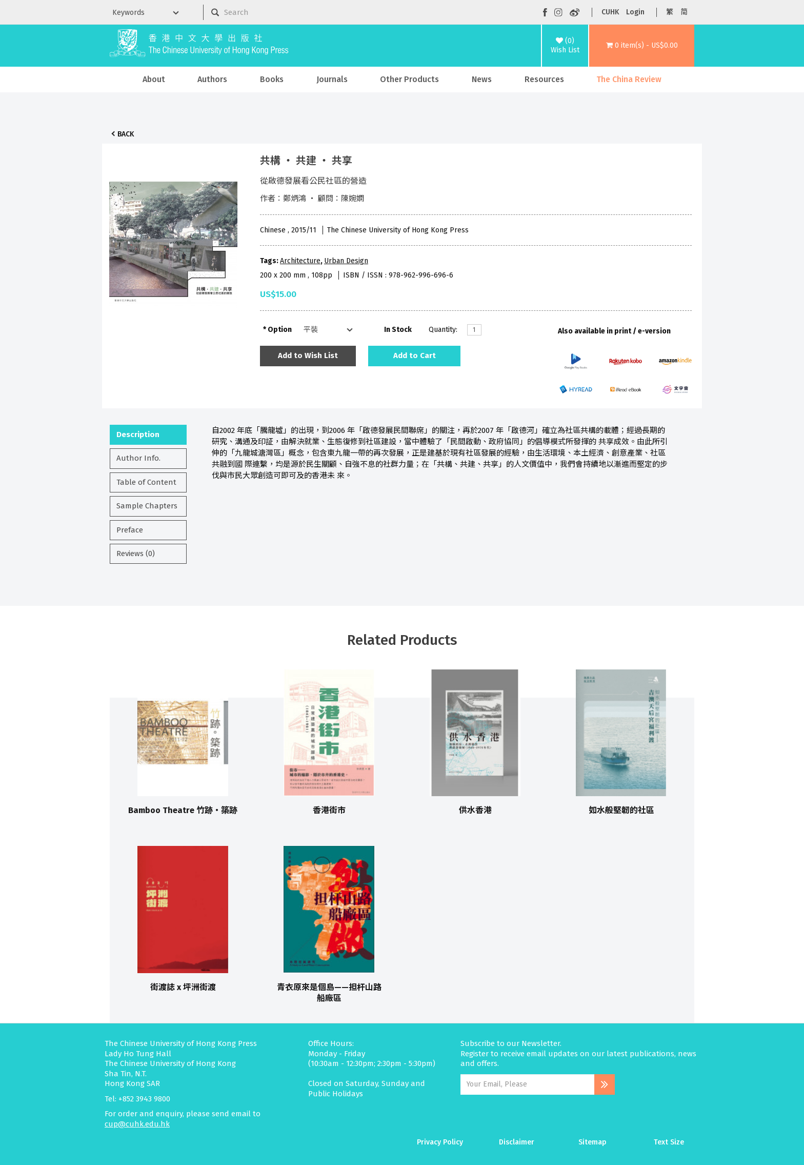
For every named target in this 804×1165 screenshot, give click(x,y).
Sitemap (592, 1142)
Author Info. (138, 458)
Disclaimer (516, 1142)
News (482, 79)
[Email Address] (527, 1084)
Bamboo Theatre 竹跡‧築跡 (182, 810)
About (154, 79)
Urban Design (346, 260)
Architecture (300, 260)
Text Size (669, 1142)
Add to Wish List (308, 355)
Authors (212, 79)
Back (125, 134)
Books (272, 79)
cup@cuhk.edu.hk (137, 1124)
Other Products (409, 79)
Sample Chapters (146, 505)
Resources (544, 79)
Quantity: (443, 329)
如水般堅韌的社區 (621, 810)
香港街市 (329, 810)
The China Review (628, 79)
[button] (641, 45)
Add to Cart (414, 355)
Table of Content (146, 482)
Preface (129, 530)
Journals (332, 79)
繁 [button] (669, 12)
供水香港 (475, 810)
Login (635, 12)
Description (137, 434)
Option (280, 329)
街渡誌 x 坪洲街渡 (183, 987)
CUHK (610, 12)
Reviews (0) (135, 553)
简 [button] (684, 12)
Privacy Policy (440, 1142)
